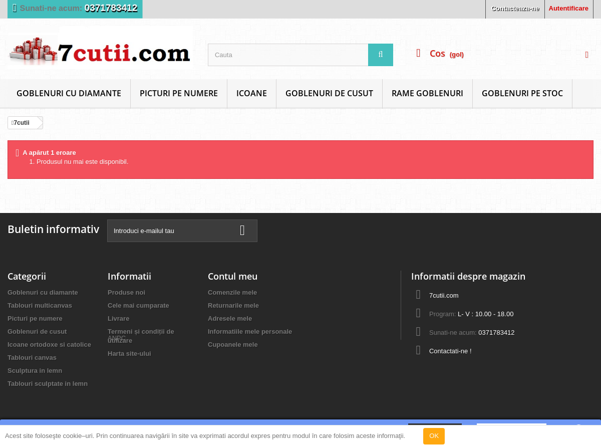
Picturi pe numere (179, 93)
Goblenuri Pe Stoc (522, 93)
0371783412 (111, 8)
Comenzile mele (232, 292)
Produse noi (126, 292)
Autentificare (568, 8)
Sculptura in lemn (35, 370)
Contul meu (232, 276)
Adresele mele (230, 318)
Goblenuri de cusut (329, 93)
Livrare (118, 318)
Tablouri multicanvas (40, 305)
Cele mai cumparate (138, 305)
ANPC (117, 371)
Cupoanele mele (233, 344)
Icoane (251, 93)
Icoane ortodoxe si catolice (49, 344)
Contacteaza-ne (515, 8)
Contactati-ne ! (450, 351)
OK (434, 435)
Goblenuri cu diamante (69, 93)
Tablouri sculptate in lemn (48, 383)
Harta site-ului (129, 353)
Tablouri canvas (32, 357)
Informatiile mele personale (250, 331)
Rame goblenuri (427, 93)
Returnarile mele (233, 305)
